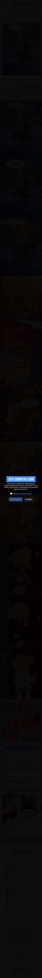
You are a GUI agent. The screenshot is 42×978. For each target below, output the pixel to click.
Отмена (29, 499)
